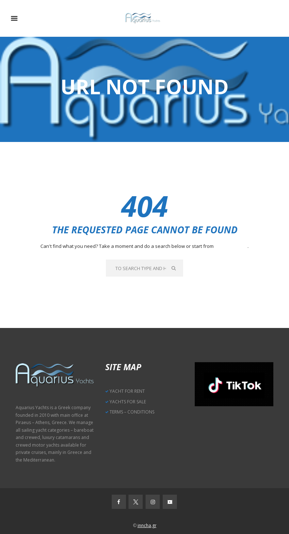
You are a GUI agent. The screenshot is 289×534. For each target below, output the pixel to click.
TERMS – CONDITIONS (132, 412)
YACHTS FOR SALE (128, 402)
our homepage (231, 246)
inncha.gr (147, 525)
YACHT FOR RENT (127, 391)
